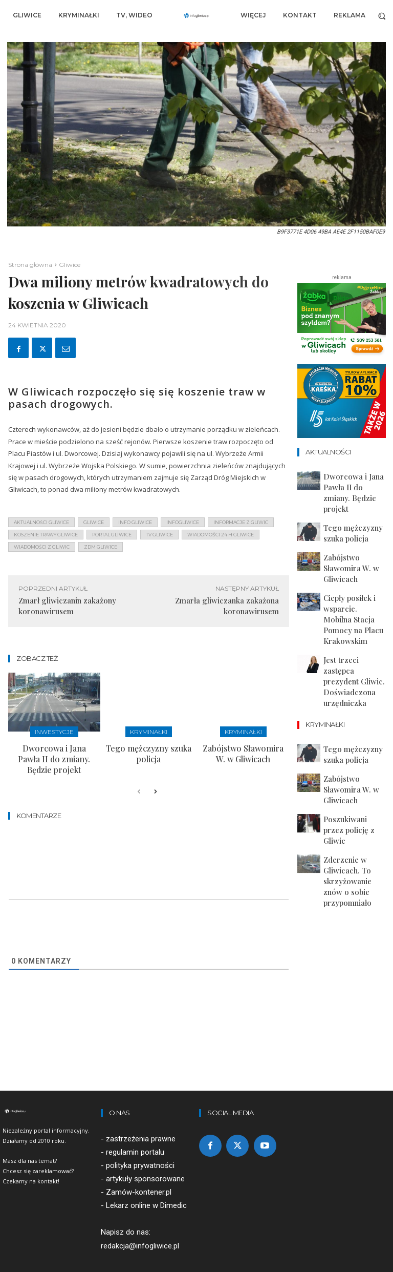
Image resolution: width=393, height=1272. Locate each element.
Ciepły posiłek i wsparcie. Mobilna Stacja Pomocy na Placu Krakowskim (354, 562)
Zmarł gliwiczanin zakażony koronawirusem (67, 605)
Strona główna (30, 264)
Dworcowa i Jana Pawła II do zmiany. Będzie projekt (54, 749)
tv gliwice (159, 534)
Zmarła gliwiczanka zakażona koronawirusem (227, 605)
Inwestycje (54, 730)
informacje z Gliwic (240, 522)
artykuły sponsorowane (145, 1160)
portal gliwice (112, 534)
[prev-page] (139, 773)
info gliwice (135, 522)
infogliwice (182, 522)
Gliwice (69, 264)
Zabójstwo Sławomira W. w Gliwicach (243, 749)
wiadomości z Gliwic (42, 547)
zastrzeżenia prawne (141, 1120)
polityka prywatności (140, 1147)
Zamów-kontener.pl (138, 1173)
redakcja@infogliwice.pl (140, 1227)
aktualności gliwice (41, 522)
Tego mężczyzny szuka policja (148, 745)
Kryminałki (148, 730)
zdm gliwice (100, 547)
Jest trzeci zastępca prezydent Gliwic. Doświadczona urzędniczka (345, 595)
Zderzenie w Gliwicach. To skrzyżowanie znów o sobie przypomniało (352, 735)
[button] (382, 16)
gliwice (93, 522)
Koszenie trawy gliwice (46, 534)
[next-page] (155, 773)
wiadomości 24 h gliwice (220, 534)
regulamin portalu (135, 1133)
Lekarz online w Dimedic (146, 1187)
